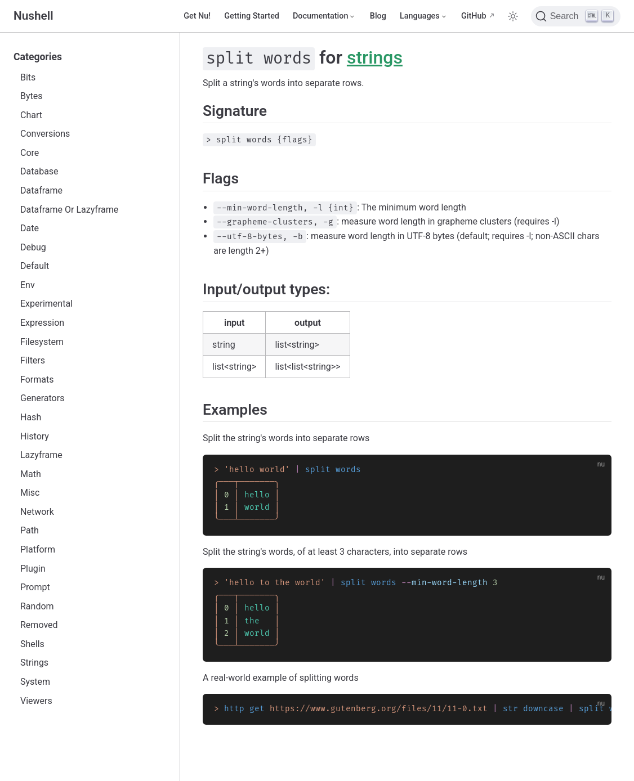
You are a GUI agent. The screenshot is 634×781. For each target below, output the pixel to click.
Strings (34, 662)
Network (37, 511)
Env (27, 285)
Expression (42, 322)
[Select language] (424, 16)
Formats (36, 379)
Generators (42, 398)
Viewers (36, 700)
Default (34, 266)
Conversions (45, 133)
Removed (39, 625)
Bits (27, 77)
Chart (31, 115)
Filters (32, 360)
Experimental (46, 303)
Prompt (35, 587)
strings (375, 57)
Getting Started (251, 16)
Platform (37, 549)
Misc (30, 492)
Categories (38, 56)
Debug (33, 247)
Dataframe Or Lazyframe (69, 209)
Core (29, 152)
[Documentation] (324, 16)
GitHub (473, 16)
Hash (30, 417)
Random (37, 606)
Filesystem (42, 341)
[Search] (575, 16)
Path (29, 530)
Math (30, 474)
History (34, 436)
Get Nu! (197, 16)
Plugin (33, 568)
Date (29, 228)
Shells (32, 644)
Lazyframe (41, 455)
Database (39, 171)
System (35, 681)
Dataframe (41, 190)
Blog (378, 16)
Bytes (31, 96)
